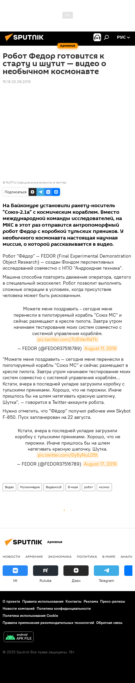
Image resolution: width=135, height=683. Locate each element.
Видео (9, 487)
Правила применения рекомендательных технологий (48, 622)
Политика (87, 556)
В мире (73, 487)
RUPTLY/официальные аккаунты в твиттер (36, 182)
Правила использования (42, 601)
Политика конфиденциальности (64, 608)
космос (104, 487)
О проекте (11, 601)
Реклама (91, 601)
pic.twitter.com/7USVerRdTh (67, 339)
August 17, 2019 (100, 464)
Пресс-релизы (112, 601)
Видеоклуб (54, 487)
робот (88, 487)
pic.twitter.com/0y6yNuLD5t (68, 455)
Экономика (60, 556)
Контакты (74, 601)
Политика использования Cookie (30, 615)
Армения (34, 556)
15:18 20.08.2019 (16, 81)
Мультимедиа (30, 487)
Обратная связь (109, 622)
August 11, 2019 (100, 348)
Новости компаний (19, 608)
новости (11, 556)
